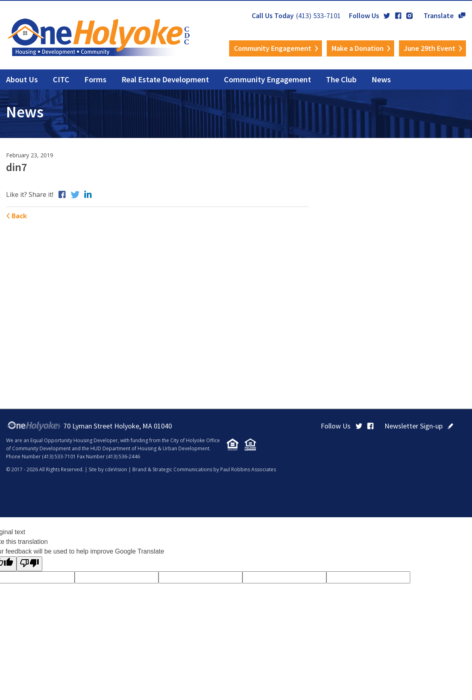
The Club (341, 79)
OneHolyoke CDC (99, 37)
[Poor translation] (29, 563)
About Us (22, 79)
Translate (462, 16)
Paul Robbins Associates (248, 469)
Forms (95, 79)
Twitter (387, 16)
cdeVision (116, 469)
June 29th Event (429, 48)
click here (450, 426)
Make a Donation (358, 48)
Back (19, 215)
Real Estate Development (165, 79)
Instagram (409, 16)
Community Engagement (272, 48)
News (381, 79)
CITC (61, 79)
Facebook (398, 16)
